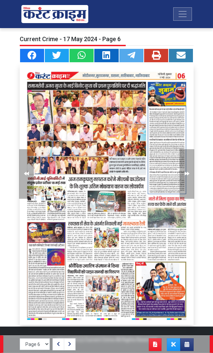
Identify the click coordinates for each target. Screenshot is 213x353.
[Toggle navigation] (182, 14)
